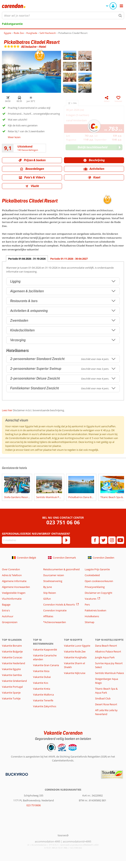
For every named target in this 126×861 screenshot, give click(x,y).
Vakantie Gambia (12, 675)
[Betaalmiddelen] (16, 774)
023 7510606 (33, 805)
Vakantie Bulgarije (12, 651)
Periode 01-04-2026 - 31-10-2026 (27, 258)
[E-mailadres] (32, 540)
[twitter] (103, 540)
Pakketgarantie (12, 24)
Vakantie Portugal (12, 686)
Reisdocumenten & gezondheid (61, 569)
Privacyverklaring (95, 587)
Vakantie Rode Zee (75, 651)
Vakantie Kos (40, 683)
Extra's (6, 610)
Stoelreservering (52, 581)
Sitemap (89, 622)
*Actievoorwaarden (54, 622)
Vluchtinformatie (12, 598)
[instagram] (112, 540)
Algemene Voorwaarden (16, 587)
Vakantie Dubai (42, 677)
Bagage (6, 604)
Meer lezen (14, 137)
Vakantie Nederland (13, 663)
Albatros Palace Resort (108, 651)
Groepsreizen (9, 622)
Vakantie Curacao (12, 657)
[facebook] (95, 540)
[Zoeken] (120, 15)
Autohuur (7, 616)
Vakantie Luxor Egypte (77, 645)
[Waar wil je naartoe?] (63, 15)
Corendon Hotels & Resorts (59, 604)
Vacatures (90, 598)
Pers (87, 604)
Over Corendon (11, 569)
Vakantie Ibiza (41, 671)
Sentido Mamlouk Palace (109, 673)
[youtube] (120, 540)
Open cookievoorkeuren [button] (99, 581)
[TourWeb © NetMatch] (63, 835)
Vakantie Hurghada (75, 657)
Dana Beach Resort (106, 645)
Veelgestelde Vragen (13, 593)
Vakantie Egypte (11, 669)
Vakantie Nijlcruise (74, 673)
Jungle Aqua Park (105, 657)
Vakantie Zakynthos (44, 706)
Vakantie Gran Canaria (46, 665)
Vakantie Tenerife (43, 700)
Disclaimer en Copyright (98, 593)
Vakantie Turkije (11, 698)
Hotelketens (92, 616)
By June (47, 587)
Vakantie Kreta (41, 688)
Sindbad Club (103, 698)
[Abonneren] (66, 540)
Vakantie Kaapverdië (45, 649)
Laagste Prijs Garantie (97, 569)
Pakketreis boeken (95, 610)
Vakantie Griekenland (14, 681)
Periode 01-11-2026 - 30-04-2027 (69, 258)
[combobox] (63, 15)
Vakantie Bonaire (12, 645)
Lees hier (7, 410)
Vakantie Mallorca (43, 694)
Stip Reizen (49, 593)
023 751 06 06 (63, 522)
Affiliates (48, 616)
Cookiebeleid (92, 575)
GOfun (47, 598)
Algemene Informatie (14, 581)
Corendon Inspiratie (55, 610)
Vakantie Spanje (11, 692)
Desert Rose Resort (106, 704)
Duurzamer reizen (53, 575)
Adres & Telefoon (12, 575)
